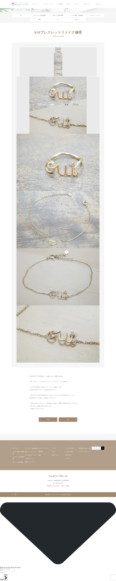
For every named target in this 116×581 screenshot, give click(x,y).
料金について (87, 4)
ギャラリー (77, 4)
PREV (47, 419)
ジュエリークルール (58, 475)
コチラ (36, 408)
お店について (98, 4)
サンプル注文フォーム (31, 455)
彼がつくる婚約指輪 (58, 15)
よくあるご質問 (69, 451)
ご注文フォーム (29, 458)
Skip (2, 580)
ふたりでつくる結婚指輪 (39, 15)
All (20, 15)
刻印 (76, 19)
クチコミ (54, 448)
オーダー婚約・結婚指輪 (76, 15)
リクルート (68, 458)
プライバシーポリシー (84, 451)
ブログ (53, 451)
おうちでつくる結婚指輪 (31, 448)
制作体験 (60, 4)
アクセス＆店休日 (69, 448)
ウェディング (35, 4)
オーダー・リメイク (48, 4)
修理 (68, 4)
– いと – (58, 19)
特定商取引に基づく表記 (84, 448)
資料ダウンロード (29, 462)
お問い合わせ (68, 455)
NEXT (68, 419)
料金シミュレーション (30, 451)
